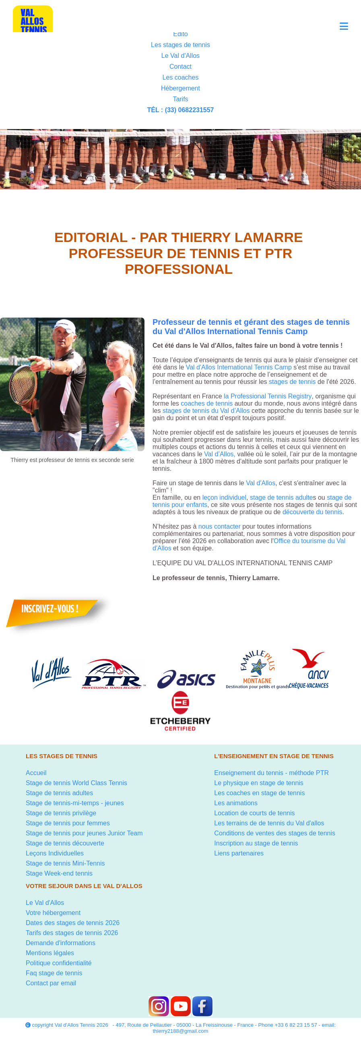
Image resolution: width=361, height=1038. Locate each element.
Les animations (236, 803)
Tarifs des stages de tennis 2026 (72, 932)
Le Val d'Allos (180, 55)
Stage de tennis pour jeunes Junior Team (84, 833)
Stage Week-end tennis (59, 873)
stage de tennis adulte (281, 497)
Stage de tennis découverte (65, 843)
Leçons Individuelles (55, 853)
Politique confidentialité (59, 963)
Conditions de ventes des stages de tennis (274, 833)
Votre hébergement (53, 912)
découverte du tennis (312, 512)
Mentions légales (50, 953)
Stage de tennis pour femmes (68, 823)
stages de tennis (292, 381)
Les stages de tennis (180, 44)
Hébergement (180, 88)
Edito (180, 34)
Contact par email (51, 983)
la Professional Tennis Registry (267, 396)
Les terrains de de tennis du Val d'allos (269, 823)
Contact (180, 66)
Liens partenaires (239, 853)
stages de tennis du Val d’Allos (206, 410)
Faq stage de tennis (54, 973)
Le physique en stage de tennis (258, 783)
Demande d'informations (60, 943)
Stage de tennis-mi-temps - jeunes (75, 803)
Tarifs (180, 99)
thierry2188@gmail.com (180, 1031)
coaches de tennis (207, 403)
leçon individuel (223, 497)
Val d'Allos (260, 483)
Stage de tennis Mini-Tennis (65, 863)
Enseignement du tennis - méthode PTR (271, 772)
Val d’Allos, (219, 454)
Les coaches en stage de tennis (259, 793)
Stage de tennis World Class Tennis (76, 783)
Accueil (36, 772)
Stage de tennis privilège (61, 813)
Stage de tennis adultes (59, 793)
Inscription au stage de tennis (256, 843)
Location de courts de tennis (254, 813)
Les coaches (181, 77)
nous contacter (219, 526)
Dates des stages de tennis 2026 (73, 922)
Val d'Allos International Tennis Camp (239, 367)
